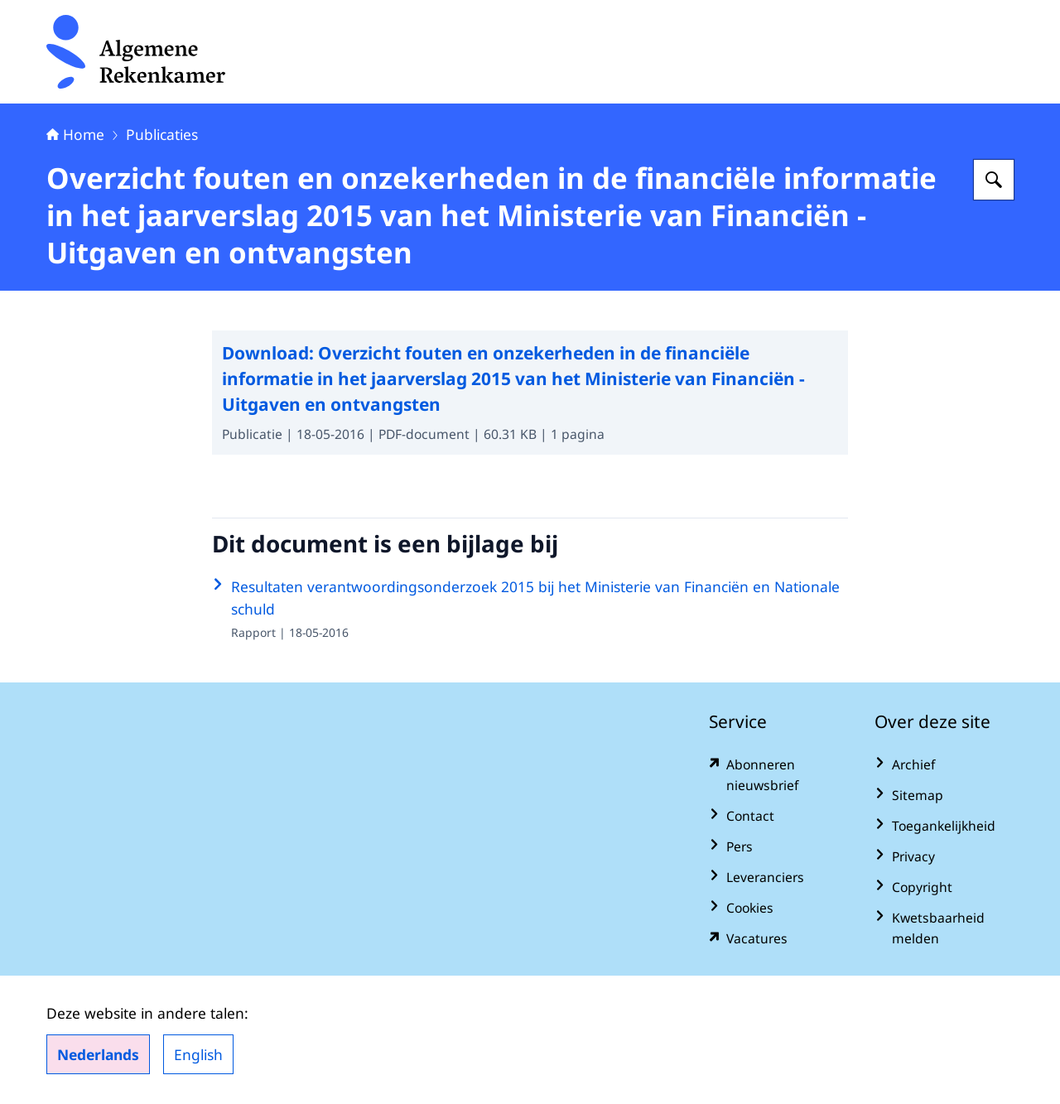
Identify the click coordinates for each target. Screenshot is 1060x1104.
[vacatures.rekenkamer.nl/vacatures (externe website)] (778, 938)
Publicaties (162, 134)
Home (75, 134)
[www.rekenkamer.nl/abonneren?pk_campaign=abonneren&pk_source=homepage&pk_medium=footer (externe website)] (778, 775)
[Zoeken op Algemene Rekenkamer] (994, 180)
